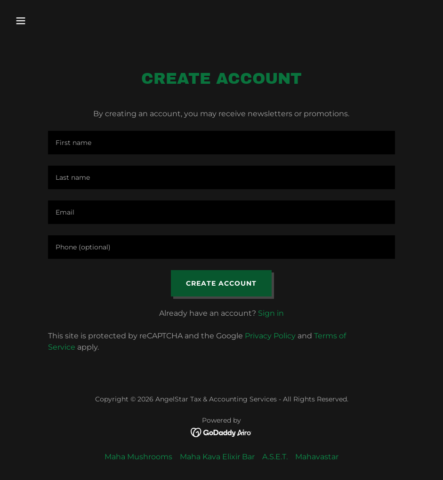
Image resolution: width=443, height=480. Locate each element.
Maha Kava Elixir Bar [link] (217, 456)
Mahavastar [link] (316, 456)
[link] (221, 431)
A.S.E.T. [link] (275, 456)
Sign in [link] (271, 313)
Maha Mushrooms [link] (138, 456)
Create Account (221, 283)
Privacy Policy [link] (270, 335)
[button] (59, 20)
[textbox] (221, 142)
